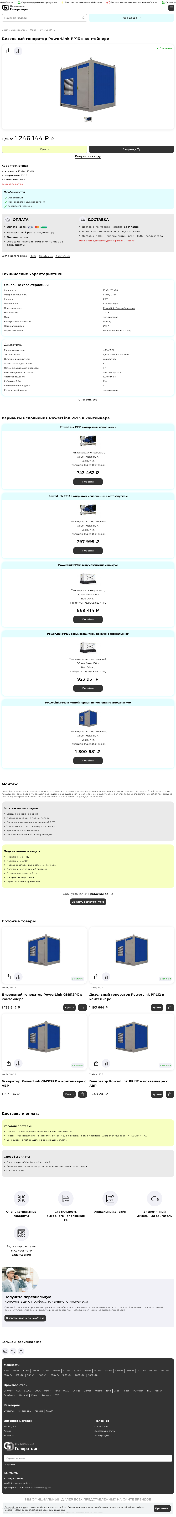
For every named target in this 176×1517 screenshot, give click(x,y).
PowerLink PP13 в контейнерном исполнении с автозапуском (88, 702)
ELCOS (27, 1390)
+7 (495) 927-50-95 (13, 1478)
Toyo (108, 1390)
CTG (57, 1395)
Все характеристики (12, 184)
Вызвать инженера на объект (25, 1318)
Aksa (116, 1390)
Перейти (88, 481)
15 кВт (26, 1370)
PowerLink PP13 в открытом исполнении (88, 427)
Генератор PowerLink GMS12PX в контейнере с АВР (44, 1083)
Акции (7, 1431)
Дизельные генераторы (14, 30)
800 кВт (43, 1375)
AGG (18, 1390)
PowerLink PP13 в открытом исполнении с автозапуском (88, 496)
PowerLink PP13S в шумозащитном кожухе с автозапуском (88, 633)
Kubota (98, 1390)
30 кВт (46, 1370)
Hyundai (23, 1395)
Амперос (46, 1395)
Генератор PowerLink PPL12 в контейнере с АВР (128, 1083)
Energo (76, 1390)
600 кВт (19, 1375)
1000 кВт (67, 1375)
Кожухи (39, 1411)
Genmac (8, 1390)
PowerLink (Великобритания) (119, 308)
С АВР (49, 1411)
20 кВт (35, 1370)
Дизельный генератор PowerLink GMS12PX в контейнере (42, 997)
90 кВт (108, 1370)
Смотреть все (88, 399)
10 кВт (33, 30)
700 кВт (31, 1375)
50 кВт (66, 1370)
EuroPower (10, 1395)
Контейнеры (24, 1411)
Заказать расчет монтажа (88, 901)
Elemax (87, 1390)
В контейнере (62, 256)
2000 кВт (80, 1375)
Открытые (9, 1411)
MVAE (66, 1390)
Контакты (9, 1435)
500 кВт (8, 1375)
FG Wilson (138, 1390)
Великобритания (35, 202)
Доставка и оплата (105, 1431)
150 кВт (130, 1370)
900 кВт (55, 1375)
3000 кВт (93, 1375)
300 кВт (153, 1370)
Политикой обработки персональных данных (40, 1510)
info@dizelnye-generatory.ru (18, 1483)
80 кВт (97, 1370)
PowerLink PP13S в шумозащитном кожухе (88, 565)
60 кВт (77, 1370)
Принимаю (162, 1508)
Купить (44, 149)
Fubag (126, 1390)
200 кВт (141, 1370)
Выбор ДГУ (10, 1426)
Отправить (9, 1464)
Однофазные (46, 256)
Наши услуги (102, 1435)
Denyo (34, 1395)
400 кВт (165, 1370)
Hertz (57, 1390)
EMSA (38, 1390)
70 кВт (87, 1370)
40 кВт (56, 1370)
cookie (8, 1510)
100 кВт (119, 1370)
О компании (101, 1426)
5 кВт (6, 1370)
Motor (47, 1390)
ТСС (149, 1390)
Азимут (158, 1390)
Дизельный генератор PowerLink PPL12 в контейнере (126, 997)
